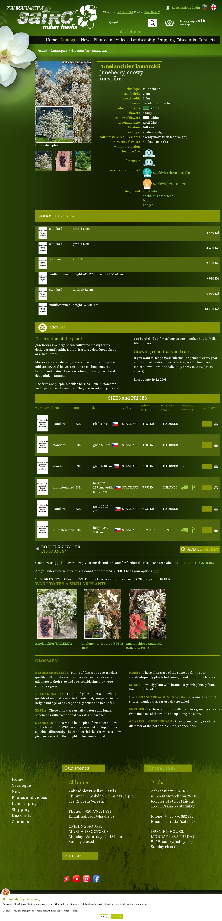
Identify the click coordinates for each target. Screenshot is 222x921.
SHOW (58, 327)
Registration (181, 8)
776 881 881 (125, 12)
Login (196, 8)
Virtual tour (161, 768)
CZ (203, 7)
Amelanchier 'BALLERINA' (53, 644)
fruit (146, 200)
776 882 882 (152, 12)
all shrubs (150, 191)
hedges (148, 205)
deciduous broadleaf (158, 196)
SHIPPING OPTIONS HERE (194, 563)
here (156, 571)
